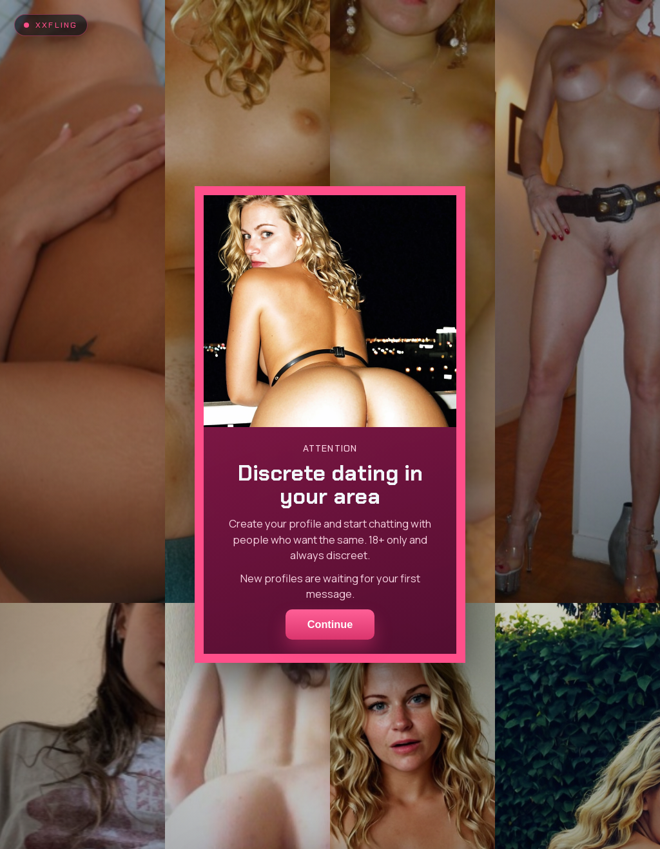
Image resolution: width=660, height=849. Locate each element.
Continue (330, 624)
